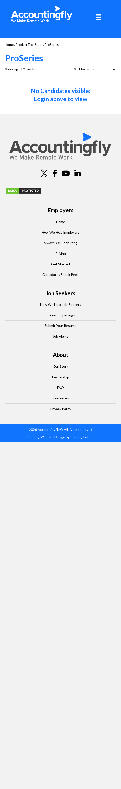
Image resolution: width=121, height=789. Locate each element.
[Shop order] (94, 69)
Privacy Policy (60, 409)
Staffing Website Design (46, 437)
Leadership (60, 377)
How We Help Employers (60, 232)
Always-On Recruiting (60, 243)
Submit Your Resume (60, 326)
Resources (60, 398)
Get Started (60, 264)
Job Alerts (60, 336)
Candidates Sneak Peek (60, 274)
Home (9, 45)
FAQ (60, 387)
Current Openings (60, 315)
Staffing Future (82, 437)
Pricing (60, 253)
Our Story (60, 366)
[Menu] (98, 17)
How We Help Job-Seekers (60, 304)
